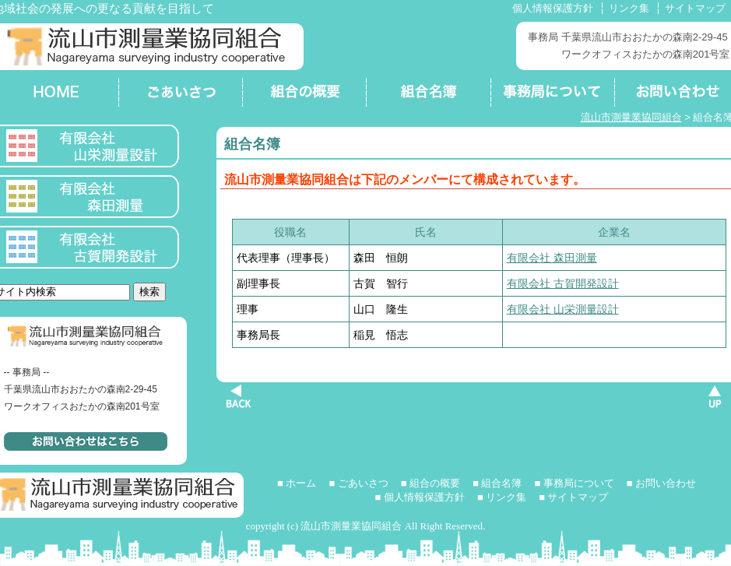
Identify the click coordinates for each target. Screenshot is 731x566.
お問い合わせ (665, 483)
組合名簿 (428, 93)
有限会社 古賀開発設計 (563, 283)
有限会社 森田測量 (552, 257)
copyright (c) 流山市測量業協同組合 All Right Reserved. (366, 526)
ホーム (301, 483)
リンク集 (629, 8)
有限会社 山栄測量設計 (563, 309)
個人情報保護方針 (552, 8)
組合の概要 (304, 93)
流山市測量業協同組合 (631, 117)
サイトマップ (695, 8)
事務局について (551, 93)
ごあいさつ (180, 93)
